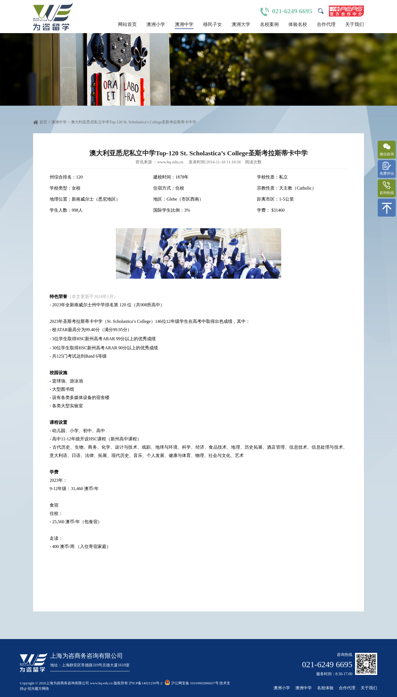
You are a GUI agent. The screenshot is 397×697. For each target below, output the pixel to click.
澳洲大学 (241, 24)
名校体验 (325, 688)
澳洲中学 (184, 24)
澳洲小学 (155, 24)
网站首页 (127, 24)
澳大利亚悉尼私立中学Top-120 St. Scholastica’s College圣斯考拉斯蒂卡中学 (134, 122)
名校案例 (269, 24)
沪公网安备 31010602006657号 (192, 683)
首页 (43, 122)
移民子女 (212, 24)
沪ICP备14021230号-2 (145, 683)
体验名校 (297, 24)
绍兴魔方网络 (38, 689)
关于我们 (354, 24)
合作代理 (326, 24)
